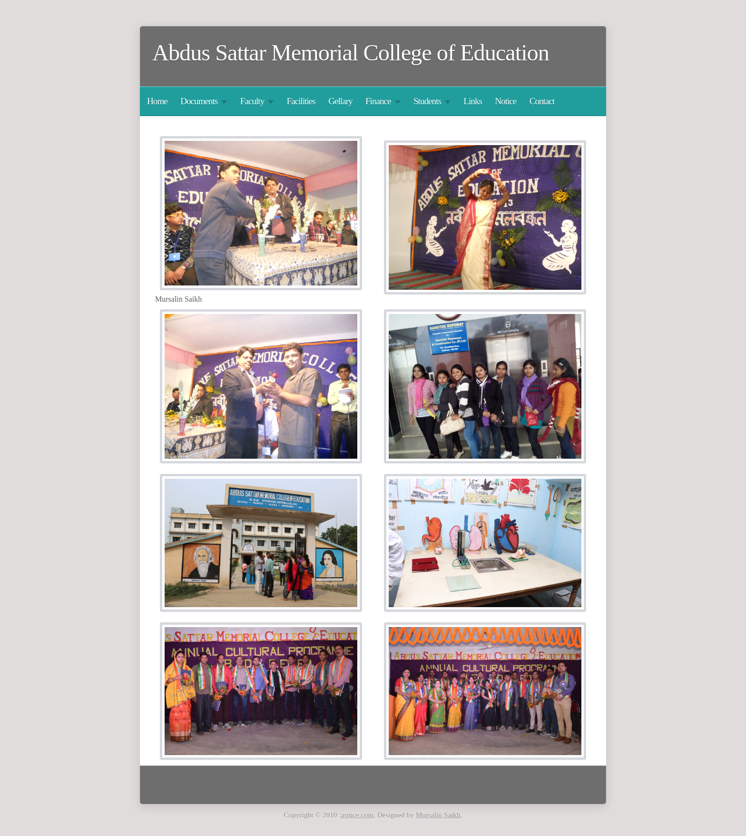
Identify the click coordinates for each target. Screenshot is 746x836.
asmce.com (357, 815)
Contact (542, 101)
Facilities (301, 101)
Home (157, 101)
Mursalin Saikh (438, 815)
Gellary (340, 101)
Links (472, 101)
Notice (505, 101)
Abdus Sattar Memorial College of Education (350, 52)
